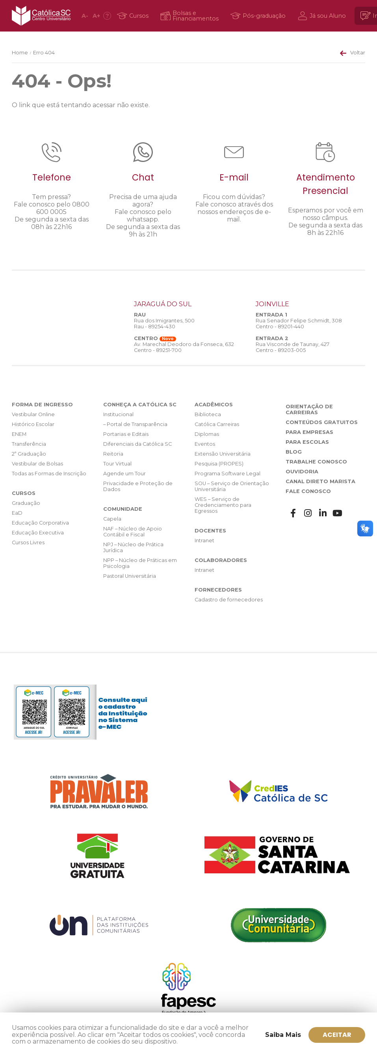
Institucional (118, 414)
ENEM (19, 434)
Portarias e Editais (126, 434)
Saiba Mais (283, 1034)
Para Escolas (307, 442)
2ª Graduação (29, 454)
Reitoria (113, 454)
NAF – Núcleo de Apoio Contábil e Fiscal (132, 532)
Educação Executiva (38, 533)
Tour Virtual (117, 464)
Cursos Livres (28, 542)
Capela (112, 519)
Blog (294, 452)
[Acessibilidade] (107, 16)
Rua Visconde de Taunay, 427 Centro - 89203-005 (292, 347)
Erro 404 (44, 53)
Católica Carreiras (217, 424)
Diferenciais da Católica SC (137, 444)
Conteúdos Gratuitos (322, 422)
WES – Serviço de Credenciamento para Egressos (223, 505)
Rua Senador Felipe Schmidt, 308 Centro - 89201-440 (299, 323)
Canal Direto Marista (320, 481)
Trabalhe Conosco (316, 462)
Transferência (29, 444)
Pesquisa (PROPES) (219, 464)
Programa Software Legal (227, 473)
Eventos (205, 444)
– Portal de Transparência (135, 424)
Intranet (204, 540)
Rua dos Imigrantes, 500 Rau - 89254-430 (164, 323)
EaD (17, 513)
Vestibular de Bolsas (37, 464)
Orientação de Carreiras (309, 409)
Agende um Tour (124, 473)
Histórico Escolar (33, 424)
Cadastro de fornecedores (229, 600)
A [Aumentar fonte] (96, 15)
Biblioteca (208, 414)
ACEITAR (337, 1034)
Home (20, 53)
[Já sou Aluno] (323, 16)
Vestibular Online (33, 414)
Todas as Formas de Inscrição (49, 473)
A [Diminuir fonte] (85, 15)
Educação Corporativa (40, 523)
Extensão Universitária (223, 454)
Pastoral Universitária (129, 576)
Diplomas (207, 434)
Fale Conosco (308, 491)
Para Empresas (309, 432)
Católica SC (41, 16)
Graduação (26, 503)
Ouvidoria (302, 472)
